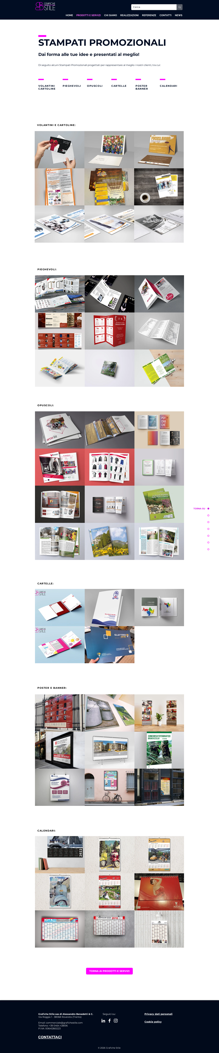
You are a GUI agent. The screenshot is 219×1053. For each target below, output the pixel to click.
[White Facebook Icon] (109, 1020)
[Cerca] (151, 7)
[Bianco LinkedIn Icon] (103, 1020)
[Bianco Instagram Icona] (115, 1020)
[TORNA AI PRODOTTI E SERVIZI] (109, 971)
